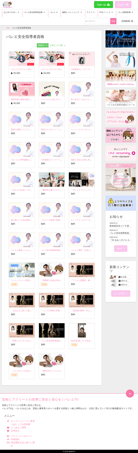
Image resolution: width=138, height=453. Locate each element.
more (121, 248)
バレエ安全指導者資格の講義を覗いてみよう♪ (60, 341)
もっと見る (120, 293)
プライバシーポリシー (20, 436)
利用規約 (14, 439)
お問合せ (14, 431)
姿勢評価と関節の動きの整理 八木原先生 (28, 99)
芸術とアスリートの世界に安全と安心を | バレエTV (40, 399)
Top (7, 28)
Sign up (103, 4)
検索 (113, 21)
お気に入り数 (57, 45)
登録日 (42, 45)
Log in (123, 4)
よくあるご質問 (17, 427)
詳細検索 (127, 21)
